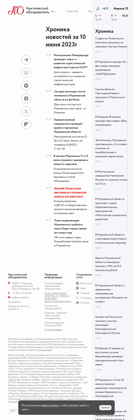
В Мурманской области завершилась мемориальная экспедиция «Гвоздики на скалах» (111, 294)
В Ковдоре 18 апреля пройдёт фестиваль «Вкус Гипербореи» (111, 121)
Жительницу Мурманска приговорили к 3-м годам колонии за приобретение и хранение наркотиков (111, 148)
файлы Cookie (50, 405)
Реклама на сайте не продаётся (18, 307)
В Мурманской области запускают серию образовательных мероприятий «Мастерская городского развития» (111, 209)
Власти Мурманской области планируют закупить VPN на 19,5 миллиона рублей (108, 264)
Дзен (83, 288)
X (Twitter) (85, 298)
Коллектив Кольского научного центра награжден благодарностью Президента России (108, 325)
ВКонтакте (86, 283)
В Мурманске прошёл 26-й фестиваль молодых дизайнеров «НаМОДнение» (111, 68)
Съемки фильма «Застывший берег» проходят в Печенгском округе (110, 95)
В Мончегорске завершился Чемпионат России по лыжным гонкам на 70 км (111, 178)
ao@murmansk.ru (21, 297)
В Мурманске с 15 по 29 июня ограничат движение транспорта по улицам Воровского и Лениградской (111, 388)
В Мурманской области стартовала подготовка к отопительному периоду (111, 239)
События (72, 11)
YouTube (84, 302)
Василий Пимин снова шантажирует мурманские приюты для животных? (70, 192)
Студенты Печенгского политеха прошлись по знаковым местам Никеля (111, 43)
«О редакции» (44, 350)
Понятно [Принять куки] (105, 407)
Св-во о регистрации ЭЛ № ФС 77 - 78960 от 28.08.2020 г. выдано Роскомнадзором (57, 297)
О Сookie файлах (53, 329)
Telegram (85, 293)
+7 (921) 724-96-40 (21, 293)
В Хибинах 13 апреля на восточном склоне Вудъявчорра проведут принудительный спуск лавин (109, 356)
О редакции (14, 302)
